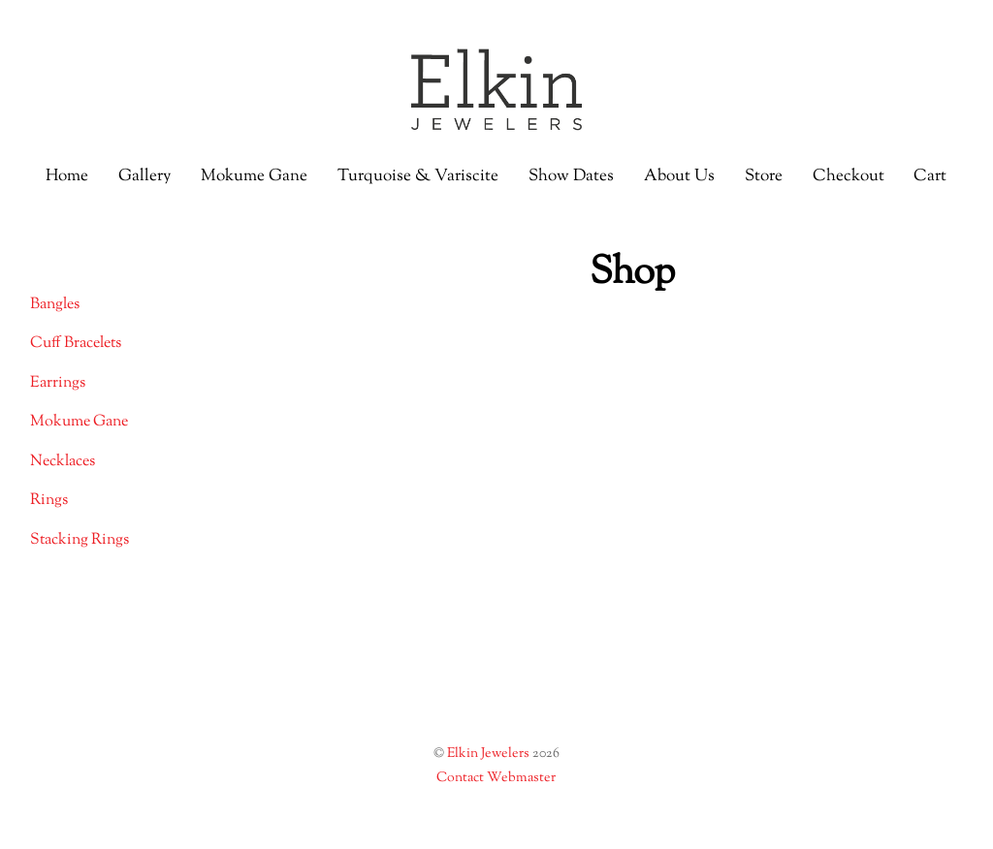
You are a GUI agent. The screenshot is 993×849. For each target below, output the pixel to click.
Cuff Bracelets (75, 343)
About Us (679, 176)
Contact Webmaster (496, 778)
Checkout (848, 176)
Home (67, 176)
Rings (49, 500)
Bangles (55, 305)
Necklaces (62, 462)
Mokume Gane (254, 176)
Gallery (144, 176)
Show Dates (571, 176)
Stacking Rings (79, 540)
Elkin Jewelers (488, 754)
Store (764, 176)
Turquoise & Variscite (417, 176)
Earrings (57, 383)
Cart (929, 176)
